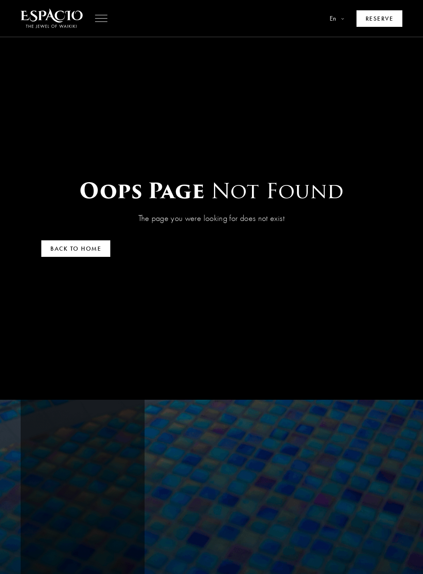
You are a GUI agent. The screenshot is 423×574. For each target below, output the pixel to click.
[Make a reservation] (379, 18)
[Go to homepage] (52, 18)
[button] (101, 18)
